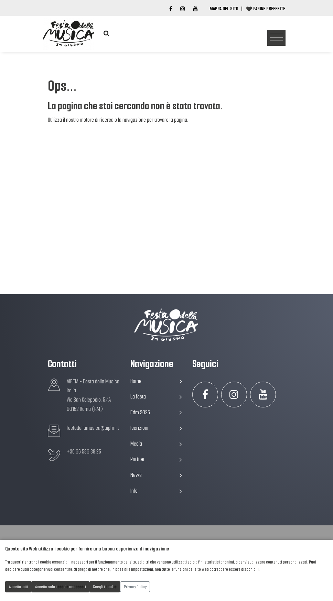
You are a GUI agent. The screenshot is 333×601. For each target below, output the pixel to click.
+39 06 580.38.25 (84, 452)
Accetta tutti (18, 587)
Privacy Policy (135, 586)
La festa (156, 397)
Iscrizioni (156, 428)
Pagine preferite (269, 8)
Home (156, 381)
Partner (156, 459)
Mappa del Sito (224, 8)
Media (156, 444)
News (156, 475)
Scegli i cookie (105, 587)
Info (156, 491)
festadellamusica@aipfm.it (93, 428)
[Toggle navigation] (276, 38)
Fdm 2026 (156, 412)
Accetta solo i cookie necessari (60, 587)
